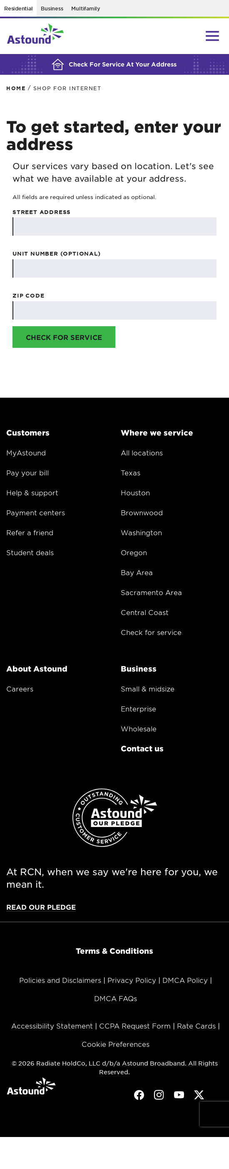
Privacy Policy (131, 980)
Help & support (32, 492)
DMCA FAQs (115, 998)
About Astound (36, 668)
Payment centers (35, 512)
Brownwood (142, 512)
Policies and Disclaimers (60, 980)
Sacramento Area (151, 592)
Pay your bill (27, 472)
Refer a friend (29, 532)
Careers (19, 688)
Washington (141, 532)
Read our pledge (41, 907)
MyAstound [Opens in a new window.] (26, 452)
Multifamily (85, 8)
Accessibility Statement (52, 1025)
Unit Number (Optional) (56, 253)
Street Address (41, 212)
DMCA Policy (185, 980)
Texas (130, 472)
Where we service (157, 432)
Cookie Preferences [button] (115, 1044)
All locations (142, 452)
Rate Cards (196, 1025)
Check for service (151, 632)
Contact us (142, 748)
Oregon (134, 552)
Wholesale (139, 728)
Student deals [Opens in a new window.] (30, 552)
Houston (135, 492)
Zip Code (28, 295)
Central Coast (145, 612)
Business (52, 8)
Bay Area (137, 572)
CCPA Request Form (135, 1025)
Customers (28, 432)
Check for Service (64, 337)
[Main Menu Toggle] (212, 35)
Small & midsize (147, 688)
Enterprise (138, 708)
